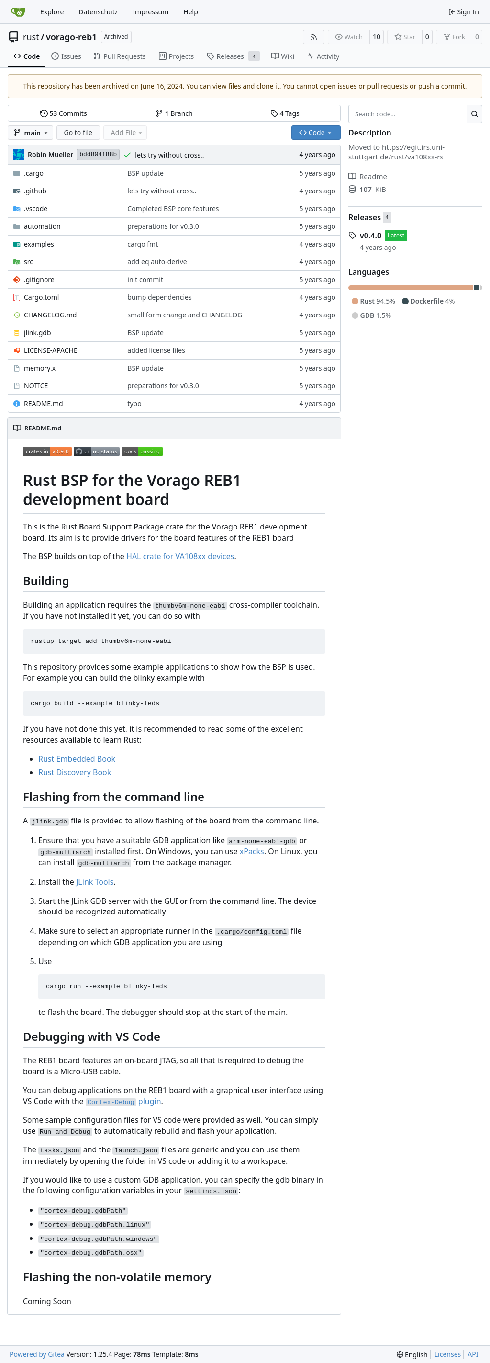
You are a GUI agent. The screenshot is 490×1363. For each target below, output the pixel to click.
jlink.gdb (37, 332)
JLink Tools (94, 882)
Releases (364, 217)
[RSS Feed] (314, 37)
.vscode (35, 208)
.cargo (34, 173)
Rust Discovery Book (74, 772)
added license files (156, 350)
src (28, 261)
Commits (63, 113)
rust (31, 37)
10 (376, 36)
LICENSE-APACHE (51, 350)
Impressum (150, 11)
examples (39, 243)
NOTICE (36, 385)
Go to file (78, 132)
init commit (145, 279)
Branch (174, 113)
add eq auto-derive (157, 261)
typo (134, 403)
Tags (285, 113)
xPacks (252, 851)
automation (42, 226)
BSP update (145, 173)
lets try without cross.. (169, 154)
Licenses (447, 1354)
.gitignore (39, 279)
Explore (52, 11)
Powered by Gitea (37, 1354)
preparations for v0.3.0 (163, 226)
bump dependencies (159, 297)
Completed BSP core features (173, 208)
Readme (367, 176)
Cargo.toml (41, 297)
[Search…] (474, 114)
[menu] (412, 1354)
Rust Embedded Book (76, 759)
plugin (123, 1101)
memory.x (40, 367)
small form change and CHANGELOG (184, 314)
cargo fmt (142, 243)
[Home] (18, 12)
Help (190, 11)
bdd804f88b (98, 154)
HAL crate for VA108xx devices (180, 556)
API (473, 1354)
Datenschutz (98, 11)
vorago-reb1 (71, 37)
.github (35, 190)
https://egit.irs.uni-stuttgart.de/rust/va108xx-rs (396, 151)
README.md (43, 403)
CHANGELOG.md (50, 314)
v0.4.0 (370, 235)
